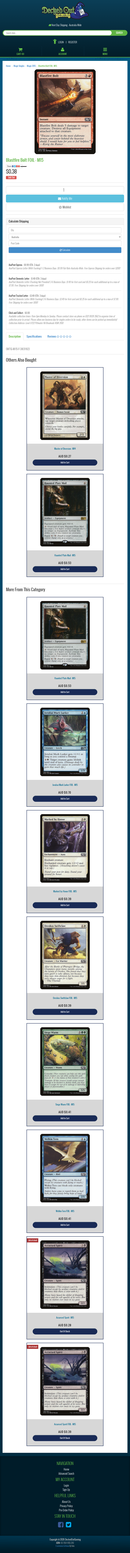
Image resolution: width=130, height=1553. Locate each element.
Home (8, 65)
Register (72, 42)
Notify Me (65, 198)
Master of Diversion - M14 (65, 448)
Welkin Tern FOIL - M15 (65, 1211)
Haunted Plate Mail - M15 (65, 555)
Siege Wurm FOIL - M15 (65, 1104)
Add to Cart (65, 462)
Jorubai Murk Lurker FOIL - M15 (65, 785)
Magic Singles (19, 65)
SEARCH (119, 33)
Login (61, 42)
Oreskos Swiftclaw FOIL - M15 (65, 998)
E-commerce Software (62, 1546)
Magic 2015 (31, 65)
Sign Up (66, 1490)
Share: (14, 166)
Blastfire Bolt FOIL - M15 (47, 65)
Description (15, 336)
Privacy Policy (66, 1506)
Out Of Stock (65, 1331)
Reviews (59, 336)
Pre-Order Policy (66, 1510)
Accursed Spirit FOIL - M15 (65, 1424)
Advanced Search (66, 1474)
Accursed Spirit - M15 (65, 1317)
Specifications (34, 336)
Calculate (65, 250)
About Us (66, 1502)
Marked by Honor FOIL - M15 (65, 891)
